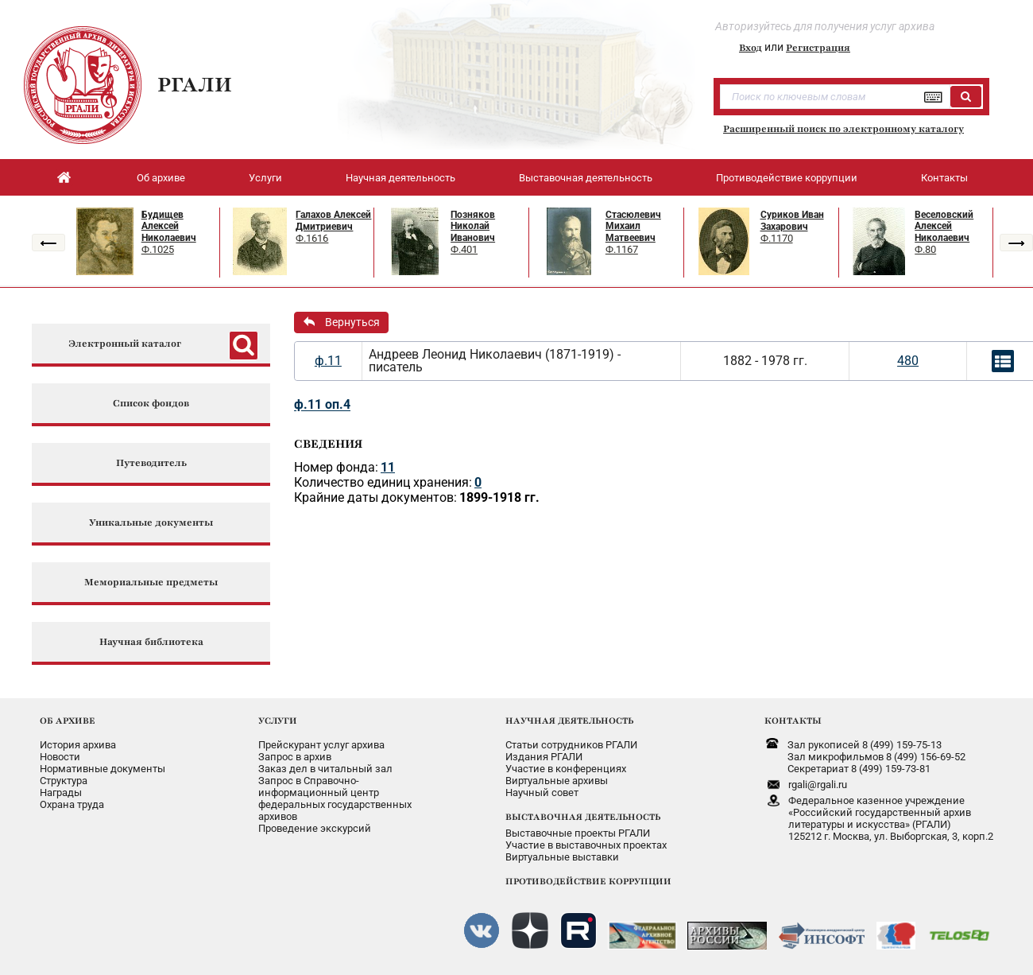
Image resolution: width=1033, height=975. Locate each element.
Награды (61, 792)
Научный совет (541, 792)
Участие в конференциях (565, 769)
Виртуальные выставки (562, 857)
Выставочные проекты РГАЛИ (577, 833)
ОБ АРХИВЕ (67, 720)
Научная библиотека (151, 642)
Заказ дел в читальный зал (325, 769)
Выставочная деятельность (585, 178)
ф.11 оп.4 (322, 404)
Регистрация (818, 47)
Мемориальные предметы (151, 582)
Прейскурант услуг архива (321, 745)
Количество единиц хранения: (383, 482)
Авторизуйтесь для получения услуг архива (824, 26)
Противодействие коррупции (786, 178)
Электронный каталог (124, 344)
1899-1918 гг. (499, 497)
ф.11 (328, 360)
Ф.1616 (312, 238)
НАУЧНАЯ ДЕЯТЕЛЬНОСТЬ (569, 720)
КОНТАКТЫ (793, 720)
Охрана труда (72, 804)
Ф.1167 (621, 249)
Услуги (265, 178)
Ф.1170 (776, 238)
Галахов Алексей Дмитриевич (333, 220)
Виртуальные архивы (556, 781)
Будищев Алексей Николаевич (168, 226)
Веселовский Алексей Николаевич (944, 226)
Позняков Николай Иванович (473, 226)
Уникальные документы (151, 523)
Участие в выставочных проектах (586, 845)
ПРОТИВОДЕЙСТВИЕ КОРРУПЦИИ (588, 881)
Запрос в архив (294, 757)
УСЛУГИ (277, 720)
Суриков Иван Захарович (792, 220)
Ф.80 (925, 249)
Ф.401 (464, 249)
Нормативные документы (102, 769)
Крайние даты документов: (375, 497)
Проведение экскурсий (314, 828)
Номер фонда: (336, 467)
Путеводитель (151, 463)
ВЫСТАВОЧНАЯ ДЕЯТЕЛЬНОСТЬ (582, 816)
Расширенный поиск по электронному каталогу (843, 128)
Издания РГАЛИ (543, 757)
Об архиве (161, 178)
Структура (63, 781)
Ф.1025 (157, 249)
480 (908, 360)
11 (388, 467)
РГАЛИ (194, 84)
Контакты (944, 178)
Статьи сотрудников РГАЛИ (571, 745)
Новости (60, 757)
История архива (78, 745)
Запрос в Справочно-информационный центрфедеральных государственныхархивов (335, 798)
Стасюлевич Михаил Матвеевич (633, 226)
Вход (750, 47)
